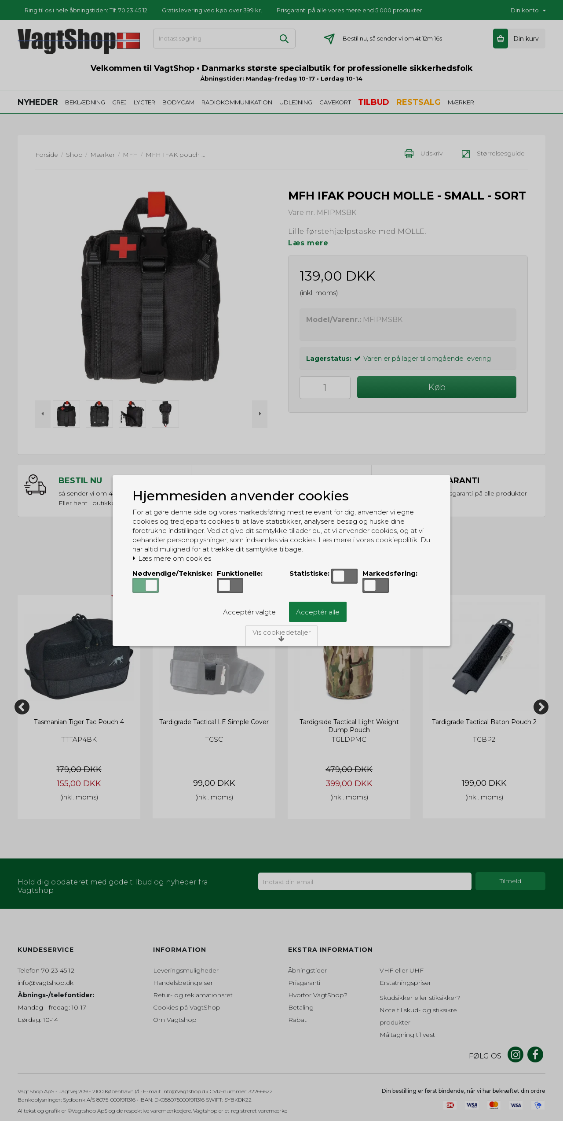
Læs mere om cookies (171, 558)
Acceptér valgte (249, 612)
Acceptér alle (318, 612)
